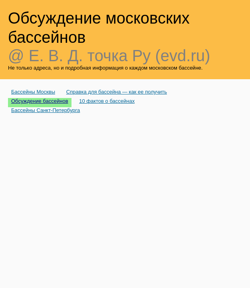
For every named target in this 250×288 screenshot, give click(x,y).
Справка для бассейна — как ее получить (116, 92)
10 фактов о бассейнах (107, 101)
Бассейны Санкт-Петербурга (45, 110)
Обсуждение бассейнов (39, 101)
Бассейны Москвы (33, 92)
